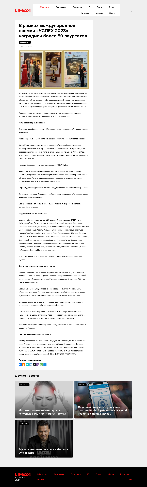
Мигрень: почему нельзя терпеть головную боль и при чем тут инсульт (42, 412)
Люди (112, 7)
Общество (44, 7)
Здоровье (77, 7)
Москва (99, 13)
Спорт (100, 7)
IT (89, 7)
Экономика (61, 7)
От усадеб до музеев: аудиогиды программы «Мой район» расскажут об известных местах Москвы (102, 410)
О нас (112, 13)
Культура (85, 13)
